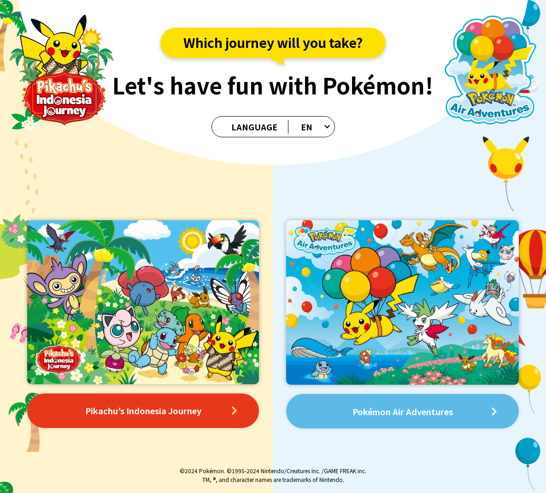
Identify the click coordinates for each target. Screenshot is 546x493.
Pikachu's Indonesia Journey (161, 411)
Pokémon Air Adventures (424, 411)
